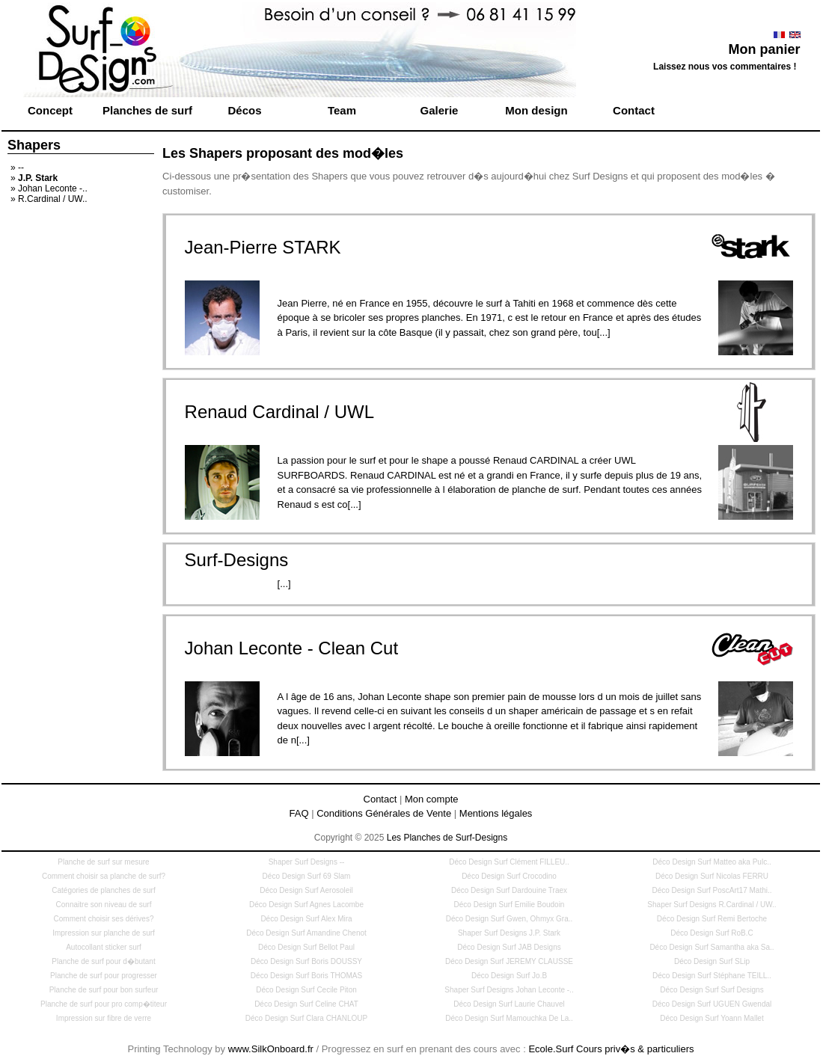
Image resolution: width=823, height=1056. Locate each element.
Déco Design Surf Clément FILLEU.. (509, 862)
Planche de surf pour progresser (103, 975)
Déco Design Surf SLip (712, 961)
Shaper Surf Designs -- (307, 862)
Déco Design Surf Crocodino (509, 876)
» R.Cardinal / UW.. (49, 199)
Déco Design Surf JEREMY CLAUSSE (509, 961)
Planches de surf (147, 110)
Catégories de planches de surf (103, 890)
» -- (17, 167)
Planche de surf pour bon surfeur (104, 990)
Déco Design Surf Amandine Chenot (306, 933)
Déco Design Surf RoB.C (711, 933)
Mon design (536, 110)
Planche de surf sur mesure (103, 862)
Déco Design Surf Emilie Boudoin (509, 904)
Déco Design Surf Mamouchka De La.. (509, 1018)
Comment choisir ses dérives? (104, 919)
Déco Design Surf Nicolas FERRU (711, 876)
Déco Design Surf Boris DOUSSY (306, 961)
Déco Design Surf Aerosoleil (306, 890)
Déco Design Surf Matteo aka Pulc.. (711, 862)
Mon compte (432, 799)
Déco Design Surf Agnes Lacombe (306, 904)
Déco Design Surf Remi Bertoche (712, 919)
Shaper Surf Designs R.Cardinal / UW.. (711, 904)
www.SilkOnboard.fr (270, 1049)
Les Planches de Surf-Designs (447, 837)
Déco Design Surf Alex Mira (306, 919)
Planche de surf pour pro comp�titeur (103, 1004)
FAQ (299, 813)
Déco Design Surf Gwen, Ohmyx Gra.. (509, 919)
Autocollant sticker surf (103, 947)
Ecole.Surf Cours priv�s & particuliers (611, 1049)
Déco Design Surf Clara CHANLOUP (306, 1018)
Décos (244, 110)
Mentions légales (496, 813)
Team (342, 110)
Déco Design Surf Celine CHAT (306, 1004)
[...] (284, 583)
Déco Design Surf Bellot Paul (306, 947)
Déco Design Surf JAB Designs (508, 947)
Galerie (439, 110)
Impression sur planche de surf (103, 933)
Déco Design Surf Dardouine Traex (509, 890)
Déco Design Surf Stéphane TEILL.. (711, 975)
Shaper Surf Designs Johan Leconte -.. (508, 990)
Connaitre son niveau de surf (104, 904)
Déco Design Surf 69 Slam (307, 876)
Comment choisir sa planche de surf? (103, 876)
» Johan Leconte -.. (49, 188)
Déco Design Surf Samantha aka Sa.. (711, 947)
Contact (634, 110)
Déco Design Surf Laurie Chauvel (508, 1004)
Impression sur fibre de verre (103, 1018)
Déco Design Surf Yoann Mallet (711, 1018)
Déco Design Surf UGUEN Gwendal (712, 1004)
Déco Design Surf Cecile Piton (306, 990)
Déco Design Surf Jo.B (509, 975)
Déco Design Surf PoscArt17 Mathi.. (711, 890)
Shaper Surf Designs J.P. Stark (509, 933)
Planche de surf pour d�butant (103, 961)
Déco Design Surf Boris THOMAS (306, 975)
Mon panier (764, 49)
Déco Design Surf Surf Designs (711, 990)
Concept (50, 110)
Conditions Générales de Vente (383, 813)
